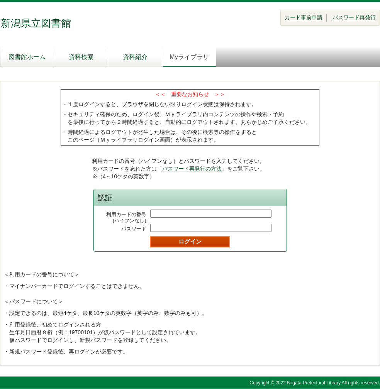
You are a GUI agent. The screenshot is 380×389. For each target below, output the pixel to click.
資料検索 (81, 57)
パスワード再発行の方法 (192, 169)
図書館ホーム (27, 57)
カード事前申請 (303, 17)
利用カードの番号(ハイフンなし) (126, 217)
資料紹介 (135, 57)
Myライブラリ (189, 57)
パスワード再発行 (354, 17)
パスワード (133, 229)
